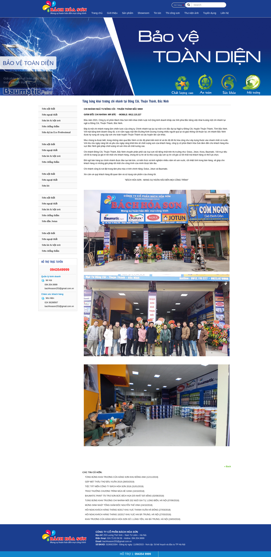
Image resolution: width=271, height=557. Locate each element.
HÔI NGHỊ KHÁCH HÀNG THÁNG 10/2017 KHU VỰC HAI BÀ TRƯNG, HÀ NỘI (122, 514)
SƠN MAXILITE (50, 168)
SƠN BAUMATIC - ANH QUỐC (54, 103)
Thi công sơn (173, 13)
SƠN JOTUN (48, 191)
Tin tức (157, 13)
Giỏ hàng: (179, 5)
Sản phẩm (127, 13)
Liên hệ (225, 13)
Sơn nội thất (48, 108)
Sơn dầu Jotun (49, 221)
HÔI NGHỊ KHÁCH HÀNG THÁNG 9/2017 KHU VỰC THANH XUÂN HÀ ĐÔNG (121, 510)
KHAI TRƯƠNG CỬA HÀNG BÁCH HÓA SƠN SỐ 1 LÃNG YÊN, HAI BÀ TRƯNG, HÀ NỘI (126, 519)
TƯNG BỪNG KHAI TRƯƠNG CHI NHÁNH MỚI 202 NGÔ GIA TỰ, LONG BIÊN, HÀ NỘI (126, 500)
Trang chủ (97, 13)
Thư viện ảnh (191, 13)
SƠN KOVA (47, 227)
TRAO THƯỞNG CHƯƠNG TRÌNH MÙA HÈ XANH (108, 491)
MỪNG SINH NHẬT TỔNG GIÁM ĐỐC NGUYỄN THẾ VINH (112, 505)
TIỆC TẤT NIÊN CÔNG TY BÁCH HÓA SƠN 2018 (108, 486)
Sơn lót (45, 185)
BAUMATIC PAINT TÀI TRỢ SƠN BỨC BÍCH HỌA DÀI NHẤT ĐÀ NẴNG (118, 496)
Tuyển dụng (209, 13)
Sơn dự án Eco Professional (56, 132)
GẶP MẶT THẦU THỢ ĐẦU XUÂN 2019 (103, 482)
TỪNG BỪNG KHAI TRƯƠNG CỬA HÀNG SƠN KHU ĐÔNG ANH (115, 477)
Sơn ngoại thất (49, 114)
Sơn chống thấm (50, 126)
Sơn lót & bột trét (51, 120)
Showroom (143, 13)
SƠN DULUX (48, 138)
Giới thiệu (112, 13)
